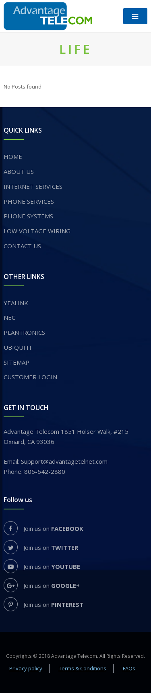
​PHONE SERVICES (29, 201)
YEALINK (16, 303)
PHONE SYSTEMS (28, 216)
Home (13, 156)
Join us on (43, 528)
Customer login (30, 377)
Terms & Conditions (82, 668)
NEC (9, 317)
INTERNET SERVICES (33, 186)
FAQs (129, 668)
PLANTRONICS (24, 332)
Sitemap (16, 362)
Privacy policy (25, 668)
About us (19, 171)
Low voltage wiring (37, 231)
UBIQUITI (17, 347)
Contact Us (22, 246)
